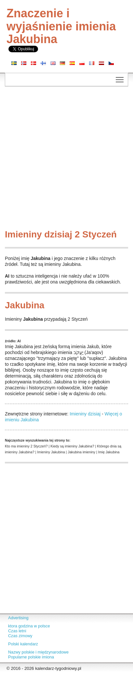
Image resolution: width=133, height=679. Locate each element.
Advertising (18, 618)
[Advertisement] (66, 159)
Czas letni (17, 631)
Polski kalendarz (23, 644)
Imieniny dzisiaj (85, 413)
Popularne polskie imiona (31, 657)
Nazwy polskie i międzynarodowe (38, 652)
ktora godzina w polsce (29, 626)
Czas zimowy (20, 636)
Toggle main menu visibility (120, 77)
